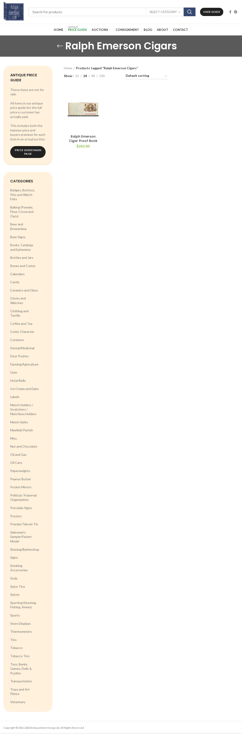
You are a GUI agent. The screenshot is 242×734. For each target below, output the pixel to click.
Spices (15, 594)
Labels (14, 397)
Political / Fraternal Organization (23, 497)
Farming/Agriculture (24, 364)
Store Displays (20, 623)
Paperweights (20, 471)
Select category (163, 12)
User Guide (211, 11)
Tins (13, 640)
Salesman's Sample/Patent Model (21, 536)
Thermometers (21, 631)
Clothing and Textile (19, 313)
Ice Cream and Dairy (24, 389)
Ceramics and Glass (24, 290)
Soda (13, 578)
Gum (13, 372)
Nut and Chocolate (23, 446)
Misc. (14, 438)
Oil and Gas (18, 454)
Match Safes (19, 422)
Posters (16, 516)
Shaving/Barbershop (24, 549)
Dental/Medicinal (22, 348)
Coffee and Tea (21, 324)
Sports (15, 615)
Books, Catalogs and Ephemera (21, 247)
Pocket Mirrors (20, 487)
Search (189, 12)
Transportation (21, 681)
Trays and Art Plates (20, 691)
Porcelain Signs (21, 508)
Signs (14, 557)
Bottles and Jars (21, 257)
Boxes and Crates (23, 266)
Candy (14, 282)
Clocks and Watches (18, 300)
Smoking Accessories (19, 568)
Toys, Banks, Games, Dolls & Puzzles (21, 668)
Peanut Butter (20, 479)
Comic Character (22, 332)
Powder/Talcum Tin (24, 524)
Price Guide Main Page (28, 151)
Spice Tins (17, 586)
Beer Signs (18, 237)
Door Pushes (19, 356)
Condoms (17, 340)
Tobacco (16, 648)
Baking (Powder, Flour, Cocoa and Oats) (22, 211)
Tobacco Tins (20, 656)
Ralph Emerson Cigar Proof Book (83, 138)
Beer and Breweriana (18, 226)
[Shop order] (146, 76)
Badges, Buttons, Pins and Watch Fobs (22, 194)
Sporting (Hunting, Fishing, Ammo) (23, 605)
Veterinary (17, 702)
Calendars (17, 274)
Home (68, 68)
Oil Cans (16, 462)
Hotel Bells (18, 380)
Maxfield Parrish (21, 430)
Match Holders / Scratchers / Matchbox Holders (23, 409)
